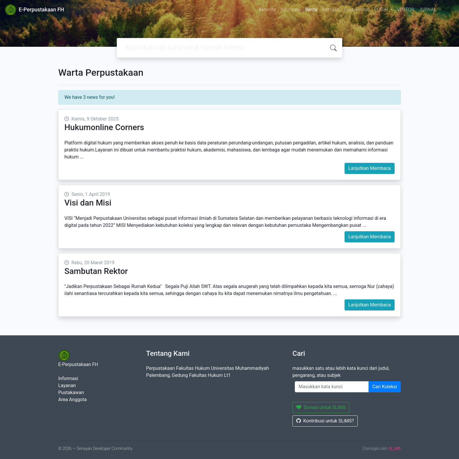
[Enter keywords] (332, 386)
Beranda (267, 9)
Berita (311, 9)
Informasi (290, 9)
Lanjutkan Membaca (369, 168)
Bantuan (330, 9)
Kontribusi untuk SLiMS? (325, 421)
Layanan (67, 385)
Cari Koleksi (384, 386)
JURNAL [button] (428, 9)
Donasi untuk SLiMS (321, 407)
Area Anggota (72, 399)
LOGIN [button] (381, 9)
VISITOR (405, 9)
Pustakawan (356, 9)
